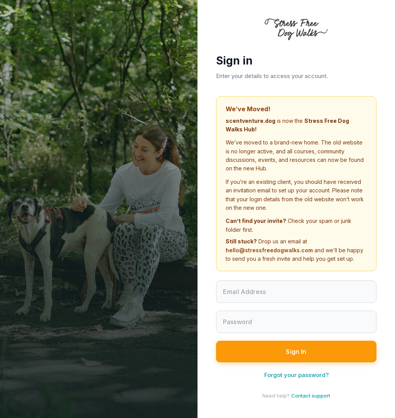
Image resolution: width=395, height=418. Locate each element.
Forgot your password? (296, 375)
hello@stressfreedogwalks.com (269, 250)
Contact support (310, 396)
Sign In (296, 351)
